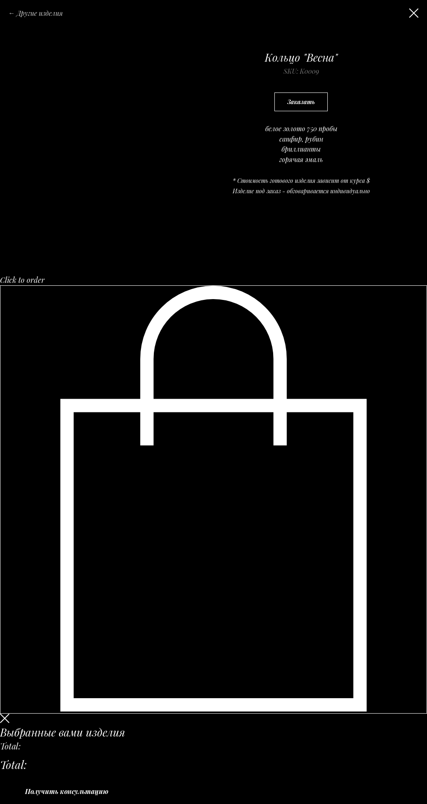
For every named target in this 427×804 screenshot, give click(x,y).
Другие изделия (40, 13)
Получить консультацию (66, 791)
